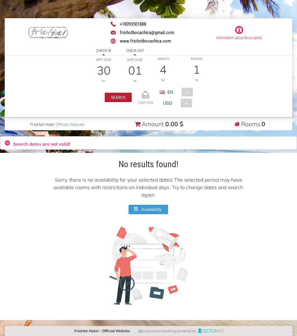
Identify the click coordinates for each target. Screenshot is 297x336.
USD (167, 103)
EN (170, 92)
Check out (135, 51)
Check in (103, 51)
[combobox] (178, 92)
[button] (117, 97)
